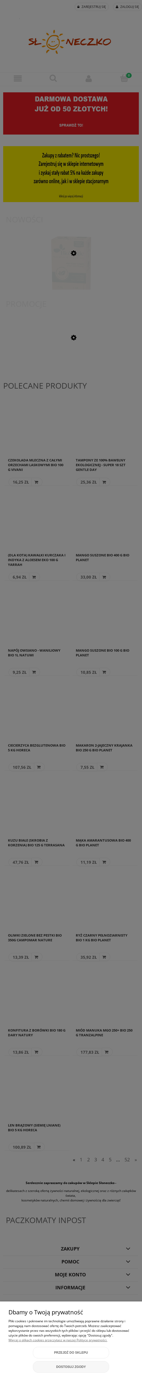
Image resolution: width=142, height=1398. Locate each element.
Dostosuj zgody (71, 1367)
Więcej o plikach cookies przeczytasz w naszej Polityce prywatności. (57, 1340)
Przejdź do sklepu (71, 1352)
